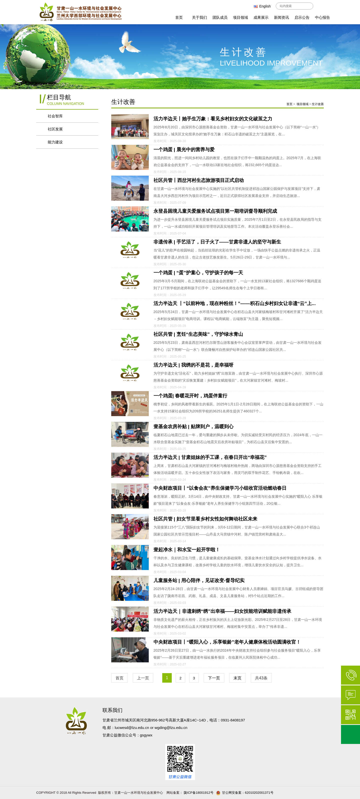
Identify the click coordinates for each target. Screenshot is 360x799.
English (262, 6)
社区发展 (58, 129)
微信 (350, 714)
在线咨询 (350, 694)
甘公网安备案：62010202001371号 (244, 792)
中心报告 (322, 17)
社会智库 (58, 116)
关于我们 (199, 17)
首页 (179, 17)
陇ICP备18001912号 (198, 792)
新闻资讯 (281, 17)
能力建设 (58, 142)
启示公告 (302, 17)
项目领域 (240, 17)
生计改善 (318, 104)
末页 (238, 678)
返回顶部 (350, 734)
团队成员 (220, 17)
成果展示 (261, 17)
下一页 (214, 678)
